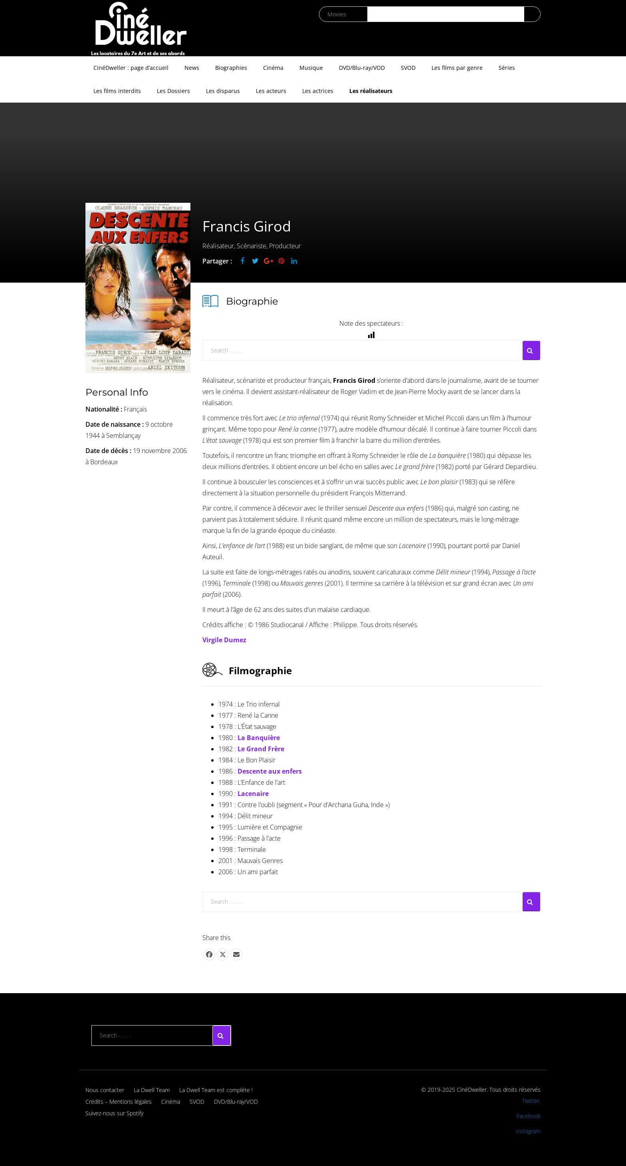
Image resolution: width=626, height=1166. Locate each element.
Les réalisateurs (370, 91)
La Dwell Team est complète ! (216, 1090)
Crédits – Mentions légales (118, 1101)
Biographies (231, 67)
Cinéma (273, 67)
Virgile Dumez (224, 639)
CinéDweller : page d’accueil (130, 67)
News (191, 67)
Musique (311, 67)
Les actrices (317, 91)
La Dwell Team (152, 1090)
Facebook (529, 1116)
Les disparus (223, 91)
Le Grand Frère (261, 748)
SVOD (408, 67)
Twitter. (531, 1101)
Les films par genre (457, 67)
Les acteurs (271, 91)
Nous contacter (104, 1090)
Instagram (528, 1131)
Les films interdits (117, 91)
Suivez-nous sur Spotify (114, 1113)
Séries (507, 67)
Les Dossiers (173, 91)
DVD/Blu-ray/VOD (362, 67)
